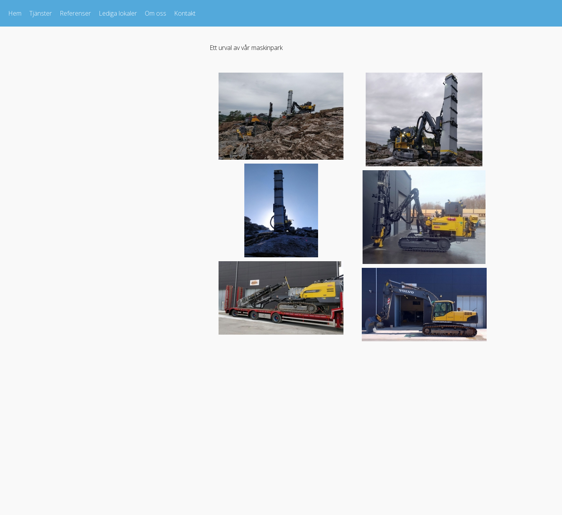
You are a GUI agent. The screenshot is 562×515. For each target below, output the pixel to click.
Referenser (75, 13)
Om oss (155, 13)
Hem (14, 13)
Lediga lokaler (118, 13)
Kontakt (185, 13)
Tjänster (40, 13)
